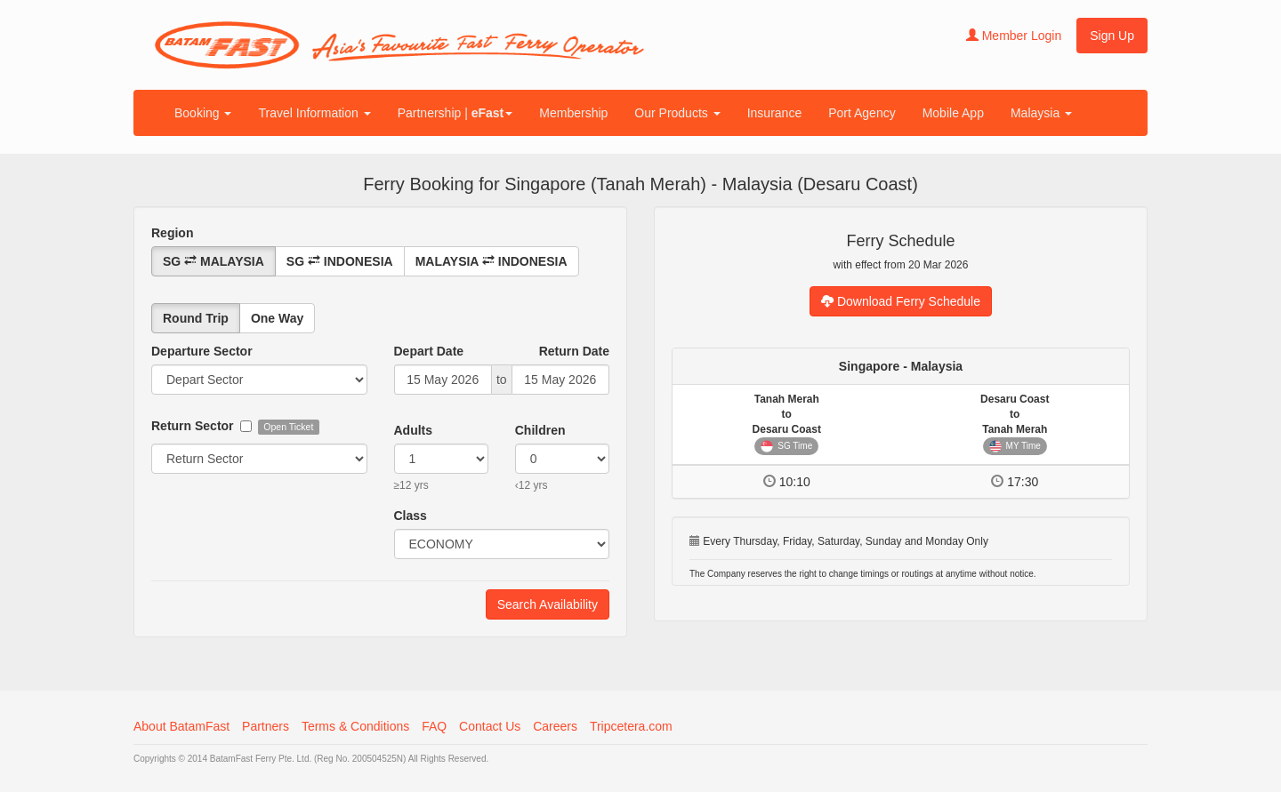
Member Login (1013, 35)
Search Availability (547, 604)
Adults (413, 430)
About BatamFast (181, 726)
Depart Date (429, 351)
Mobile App (953, 113)
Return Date (574, 351)
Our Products (677, 113)
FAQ (434, 726)
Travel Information (314, 113)
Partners (265, 726)
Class (410, 515)
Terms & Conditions (355, 726)
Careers (555, 726)
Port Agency (862, 113)
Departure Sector (202, 351)
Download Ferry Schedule (900, 301)
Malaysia (1041, 113)
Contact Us (489, 726)
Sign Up (1112, 35)
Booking (202, 113)
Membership (573, 113)
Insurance (774, 113)
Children (540, 430)
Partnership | (455, 113)
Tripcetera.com (631, 726)
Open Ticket (285, 426)
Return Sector (192, 426)
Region (172, 233)
